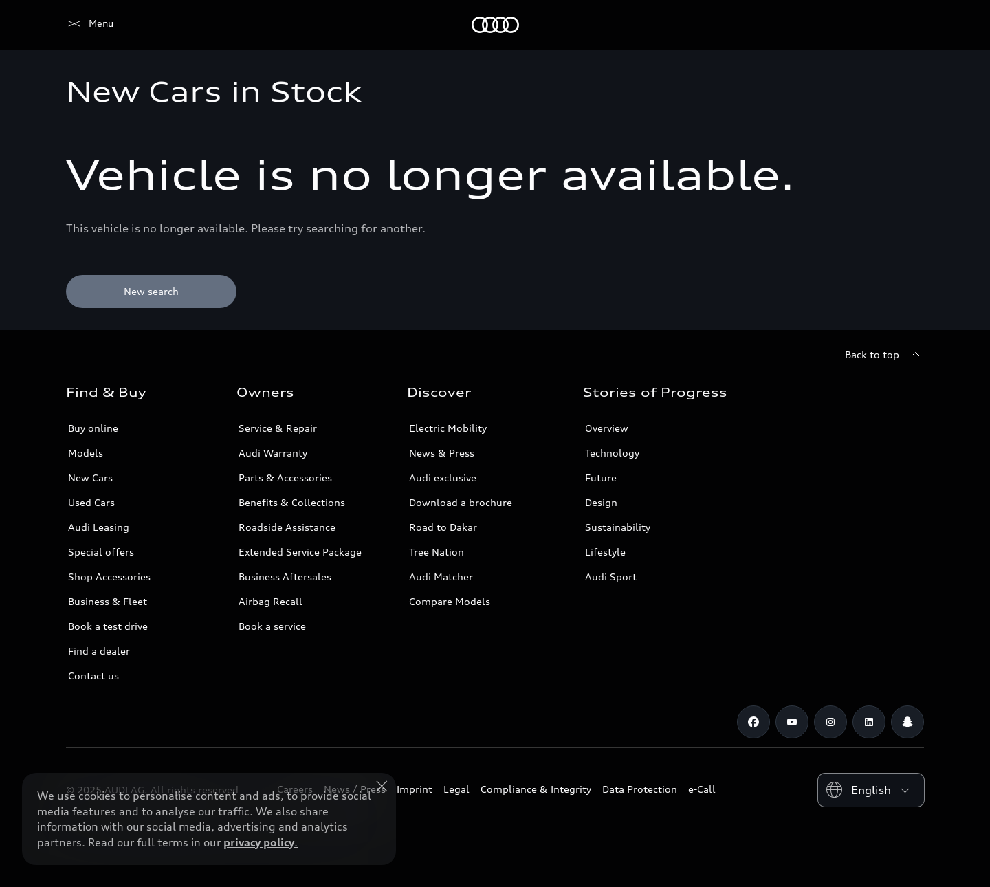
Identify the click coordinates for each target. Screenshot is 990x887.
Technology (612, 453)
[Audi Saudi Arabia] (89, 25)
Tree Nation (436, 552)
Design (601, 502)
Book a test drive (108, 626)
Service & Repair (278, 428)
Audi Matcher (441, 576)
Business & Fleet (107, 601)
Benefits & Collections (292, 502)
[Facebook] (753, 721)
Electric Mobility (448, 428)
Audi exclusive (442, 477)
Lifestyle (605, 552)
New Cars (90, 477)
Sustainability (617, 527)
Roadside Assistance (287, 527)
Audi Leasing (98, 527)
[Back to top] (884, 355)
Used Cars (91, 502)
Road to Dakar (443, 527)
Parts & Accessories (285, 477)
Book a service (272, 626)
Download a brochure (460, 502)
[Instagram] (830, 721)
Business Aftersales (285, 576)
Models (85, 453)
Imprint (414, 789)
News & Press (441, 453)
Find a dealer (99, 651)
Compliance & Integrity (536, 789)
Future (601, 477)
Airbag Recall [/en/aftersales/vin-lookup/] (270, 601)
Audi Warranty (273, 453)
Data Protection (639, 789)
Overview (606, 428)
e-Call (702, 789)
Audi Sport (611, 576)
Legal (456, 789)
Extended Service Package (300, 552)
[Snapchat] (907, 721)
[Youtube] (792, 721)
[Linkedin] (869, 721)
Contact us (93, 675)
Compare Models (449, 601)
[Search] (907, 24)
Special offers (101, 552)
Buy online (93, 428)
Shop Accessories (109, 576)
